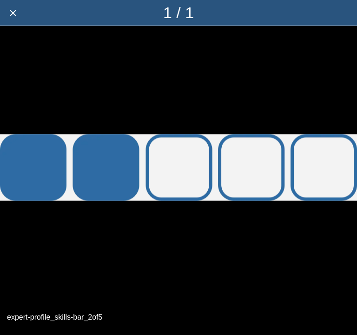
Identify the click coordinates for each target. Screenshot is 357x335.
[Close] (13, 13)
